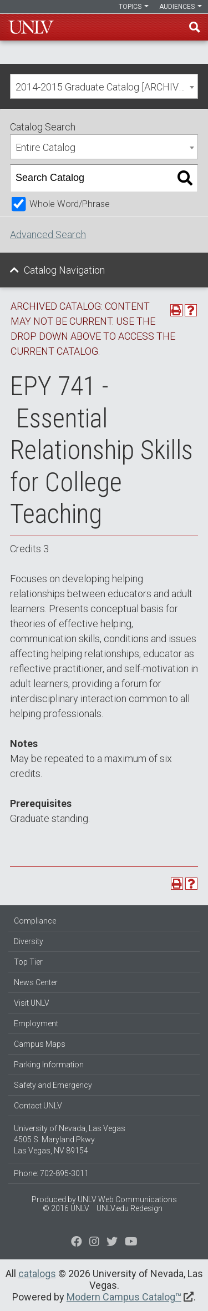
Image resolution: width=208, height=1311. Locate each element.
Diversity (28, 941)
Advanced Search (48, 234)
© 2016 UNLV (66, 1208)
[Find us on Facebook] (76, 1242)
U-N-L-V (31, 27)
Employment (36, 1023)
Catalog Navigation (64, 270)
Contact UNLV (38, 1105)
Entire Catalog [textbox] (45, 147)
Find (194, 27)
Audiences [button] (180, 7)
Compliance (35, 920)
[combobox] (104, 86)
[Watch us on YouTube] (131, 1242)
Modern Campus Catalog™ (124, 1297)
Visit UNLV (31, 1003)
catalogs (37, 1273)
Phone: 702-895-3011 (51, 1173)
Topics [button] (134, 7)
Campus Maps (39, 1044)
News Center (36, 982)
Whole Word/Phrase (69, 204)
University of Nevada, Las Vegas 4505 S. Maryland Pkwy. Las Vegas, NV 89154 (69, 1139)
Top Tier (28, 961)
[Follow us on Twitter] (94, 1242)
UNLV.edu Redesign (130, 1208)
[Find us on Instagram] (112, 1242)
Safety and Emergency (53, 1085)
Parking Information (49, 1064)
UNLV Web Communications (127, 1199)
